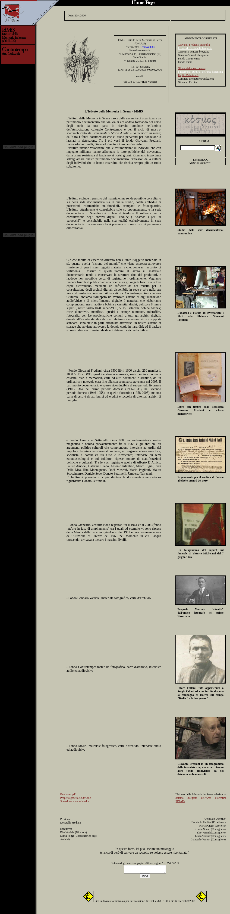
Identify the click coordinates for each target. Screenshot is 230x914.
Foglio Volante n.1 (188, 73)
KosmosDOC (147, 45)
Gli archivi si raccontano (191, 66)
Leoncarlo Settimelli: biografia (195, 46)
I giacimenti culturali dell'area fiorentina (200, 70)
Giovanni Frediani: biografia (194, 43)
